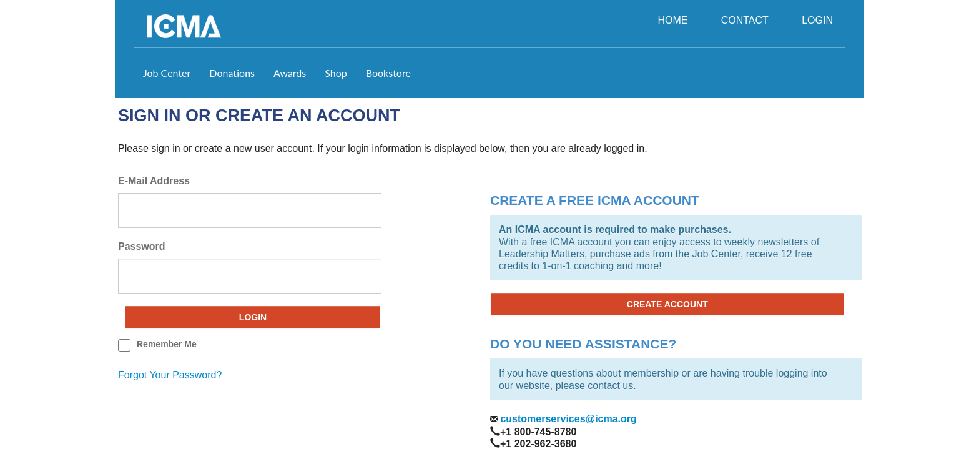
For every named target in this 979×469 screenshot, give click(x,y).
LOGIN (817, 20)
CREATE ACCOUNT (667, 304)
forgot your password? (170, 375)
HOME (672, 20)
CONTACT (745, 20)
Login (253, 317)
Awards (289, 73)
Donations (232, 73)
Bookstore (388, 73)
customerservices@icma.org (567, 418)
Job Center (166, 73)
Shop (336, 73)
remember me (167, 344)
